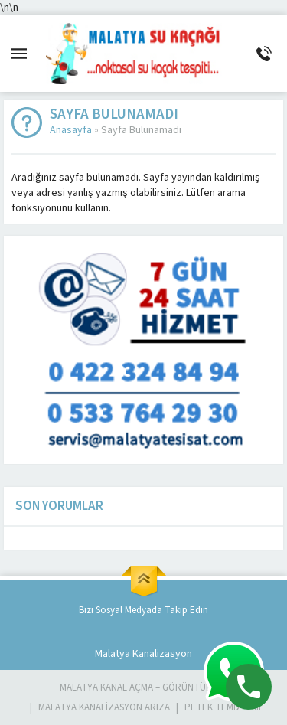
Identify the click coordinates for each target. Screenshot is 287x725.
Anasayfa (71, 130)
